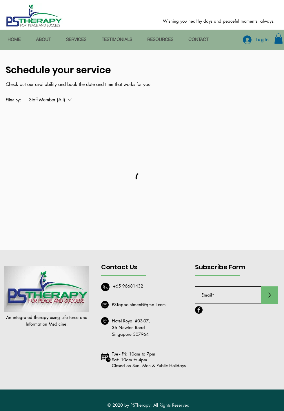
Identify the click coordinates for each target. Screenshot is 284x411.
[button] (278, 38)
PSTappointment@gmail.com (139, 304)
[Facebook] (199, 310)
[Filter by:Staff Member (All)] (51, 99)
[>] (269, 295)
